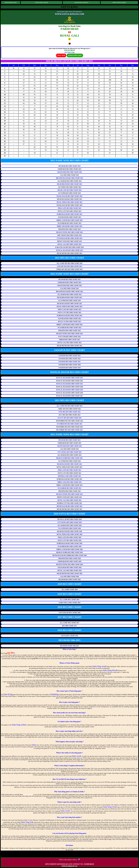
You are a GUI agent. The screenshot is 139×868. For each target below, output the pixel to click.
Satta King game (28, 794)
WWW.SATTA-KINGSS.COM (69, 14)
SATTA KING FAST (11, 2)
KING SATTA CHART (119, 2)
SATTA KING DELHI (41, 2)
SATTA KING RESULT (81, 2)
